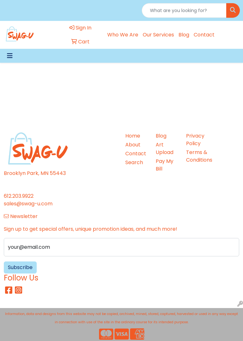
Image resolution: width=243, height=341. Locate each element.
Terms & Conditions (197, 156)
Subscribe (20, 267)
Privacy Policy (195, 139)
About (132, 144)
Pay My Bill (164, 165)
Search (134, 162)
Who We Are (122, 34)
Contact (204, 34)
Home (132, 135)
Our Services (158, 34)
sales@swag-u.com (28, 203)
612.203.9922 (19, 196)
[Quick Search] (184, 10)
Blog (183, 34)
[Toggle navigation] (9, 55)
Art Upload (164, 148)
